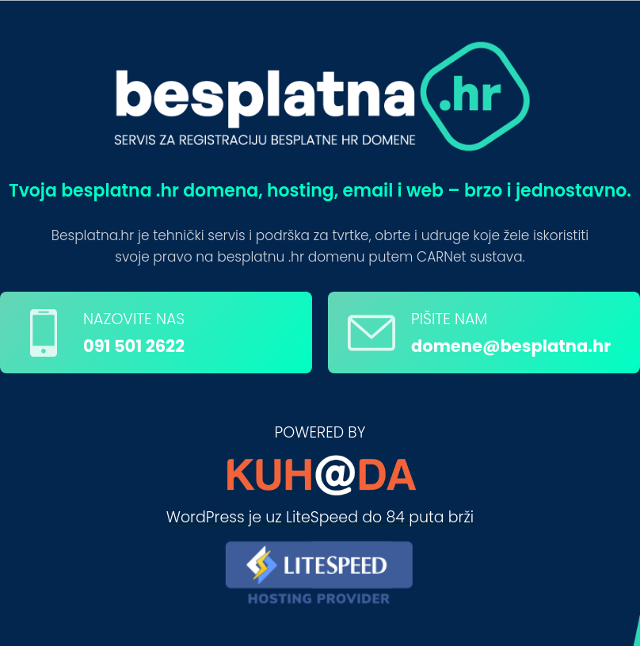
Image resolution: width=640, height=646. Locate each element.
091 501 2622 (134, 345)
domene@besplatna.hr (511, 345)
